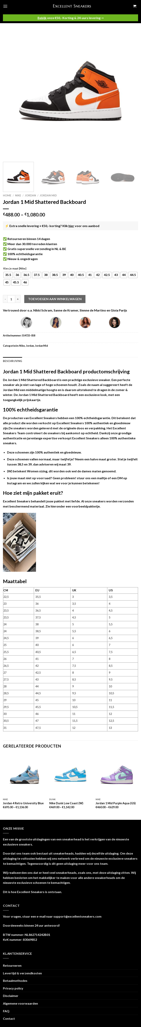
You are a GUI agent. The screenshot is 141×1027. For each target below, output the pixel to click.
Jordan (30, 195)
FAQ (6, 1011)
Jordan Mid (48, 195)
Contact (9, 1018)
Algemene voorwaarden (20, 1003)
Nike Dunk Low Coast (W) (66, 803)
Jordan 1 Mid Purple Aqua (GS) (116, 803)
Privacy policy (13, 988)
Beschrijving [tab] (12, 361)
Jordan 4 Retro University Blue (23, 803)
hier (71, 226)
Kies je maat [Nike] (14, 268)
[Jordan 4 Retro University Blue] (24, 774)
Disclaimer (10, 996)
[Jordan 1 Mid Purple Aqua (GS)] (117, 774)
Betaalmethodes (15, 980)
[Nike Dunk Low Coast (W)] (70, 774)
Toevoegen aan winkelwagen (55, 299)
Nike (18, 195)
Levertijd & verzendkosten (22, 973)
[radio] (8, 275)
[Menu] (5, 6)
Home (7, 195)
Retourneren (12, 965)
